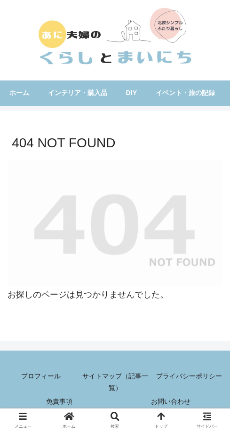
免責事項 (59, 402)
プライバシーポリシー (189, 376)
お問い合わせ (170, 402)
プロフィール (41, 376)
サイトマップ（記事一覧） (115, 382)
